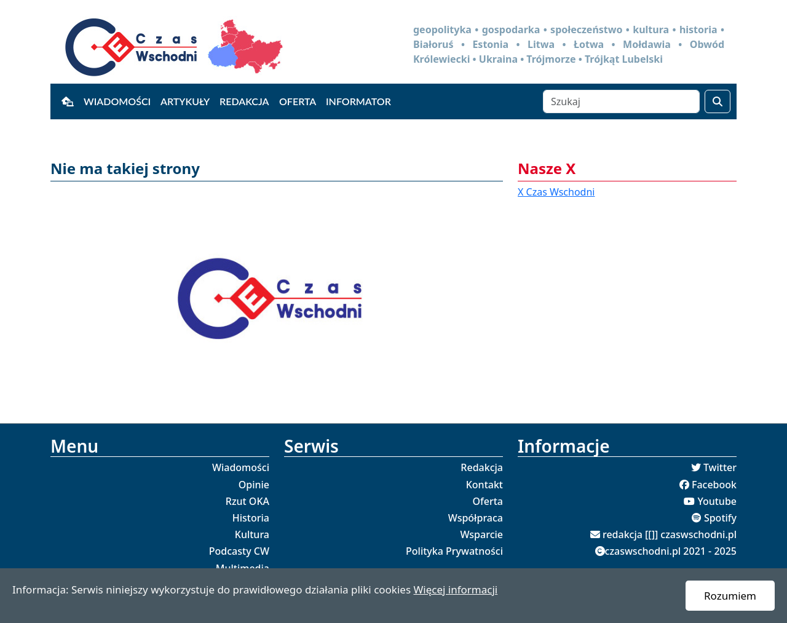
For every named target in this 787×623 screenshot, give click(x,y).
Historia (250, 518)
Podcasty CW (239, 551)
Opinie (254, 484)
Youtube (717, 501)
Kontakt (484, 484)
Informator (358, 101)
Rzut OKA (247, 501)
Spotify (720, 518)
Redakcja (244, 101)
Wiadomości (117, 101)
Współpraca (475, 518)
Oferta (297, 101)
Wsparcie (481, 534)
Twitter (720, 467)
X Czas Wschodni (556, 192)
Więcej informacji (455, 589)
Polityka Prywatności (454, 551)
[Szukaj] (621, 101)
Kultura (252, 534)
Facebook (714, 484)
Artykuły (185, 101)
